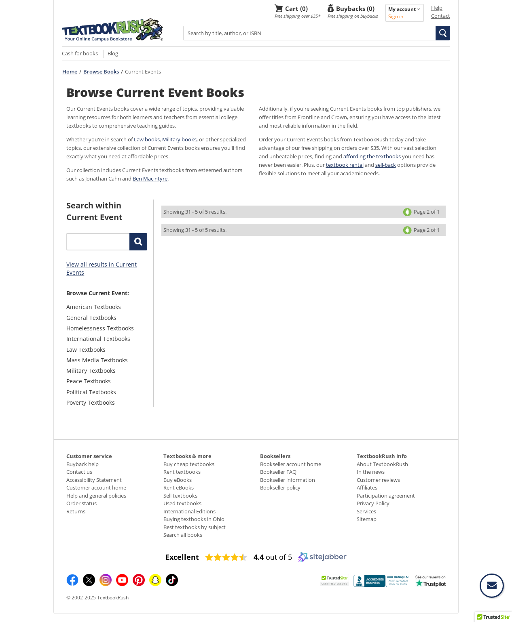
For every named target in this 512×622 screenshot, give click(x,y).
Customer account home (96, 487)
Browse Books (101, 71)
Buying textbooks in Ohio (193, 519)
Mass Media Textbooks (97, 360)
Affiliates (367, 487)
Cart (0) (296, 8)
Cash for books (80, 53)
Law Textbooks (86, 349)
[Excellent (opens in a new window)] (182, 557)
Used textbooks (182, 503)
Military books (179, 139)
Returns (75, 511)
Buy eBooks (177, 479)
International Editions (189, 511)
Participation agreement (386, 495)
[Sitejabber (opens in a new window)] (322, 560)
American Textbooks (93, 307)
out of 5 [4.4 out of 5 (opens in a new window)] (273, 557)
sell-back (385, 164)
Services (366, 511)
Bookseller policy (280, 487)
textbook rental (345, 164)
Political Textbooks (91, 392)
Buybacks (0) (355, 8)
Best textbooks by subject (194, 527)
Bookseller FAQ (278, 471)
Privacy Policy (373, 503)
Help (436, 7)
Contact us (79, 471)
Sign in (395, 16)
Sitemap (367, 519)
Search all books (182, 534)
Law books (147, 139)
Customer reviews (378, 479)
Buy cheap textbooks (188, 464)
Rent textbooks (182, 471)
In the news (371, 471)
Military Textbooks (91, 370)
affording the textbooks (372, 156)
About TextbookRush (382, 464)
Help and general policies (96, 495)
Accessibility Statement (94, 479)
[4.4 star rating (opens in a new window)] (226, 557)
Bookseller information (287, 479)
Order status (81, 503)
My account (404, 9)
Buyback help (82, 464)
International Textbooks (98, 339)
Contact (440, 15)
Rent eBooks (178, 487)
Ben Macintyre (150, 178)
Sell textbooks (180, 495)
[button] (443, 33)
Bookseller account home (290, 464)
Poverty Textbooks (90, 402)
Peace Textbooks (88, 381)
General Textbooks (91, 318)
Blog (113, 53)
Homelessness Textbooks (100, 328)
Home (69, 71)
